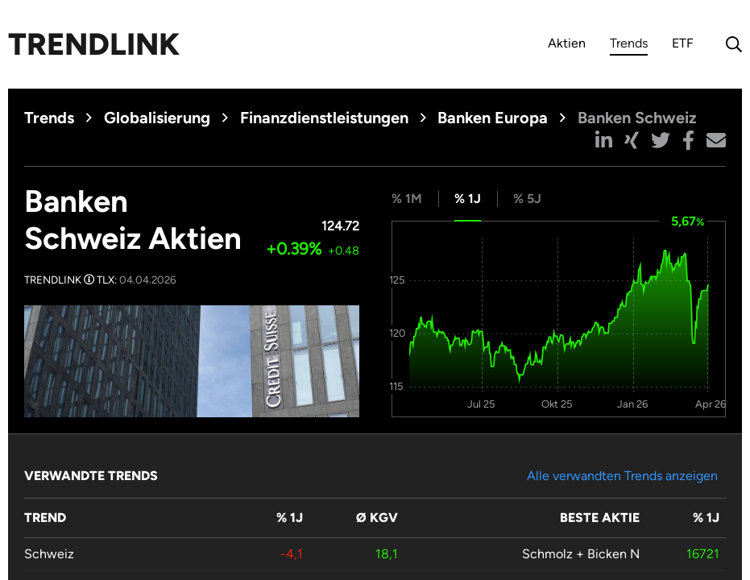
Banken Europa (492, 117)
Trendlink (94, 44)
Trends (629, 45)
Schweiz (49, 553)
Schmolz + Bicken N (581, 553)
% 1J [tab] (467, 198)
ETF (683, 43)
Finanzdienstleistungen (324, 117)
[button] (603, 140)
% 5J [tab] (527, 198)
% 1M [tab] (407, 198)
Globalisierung (157, 117)
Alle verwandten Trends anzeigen (622, 475)
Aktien (567, 43)
